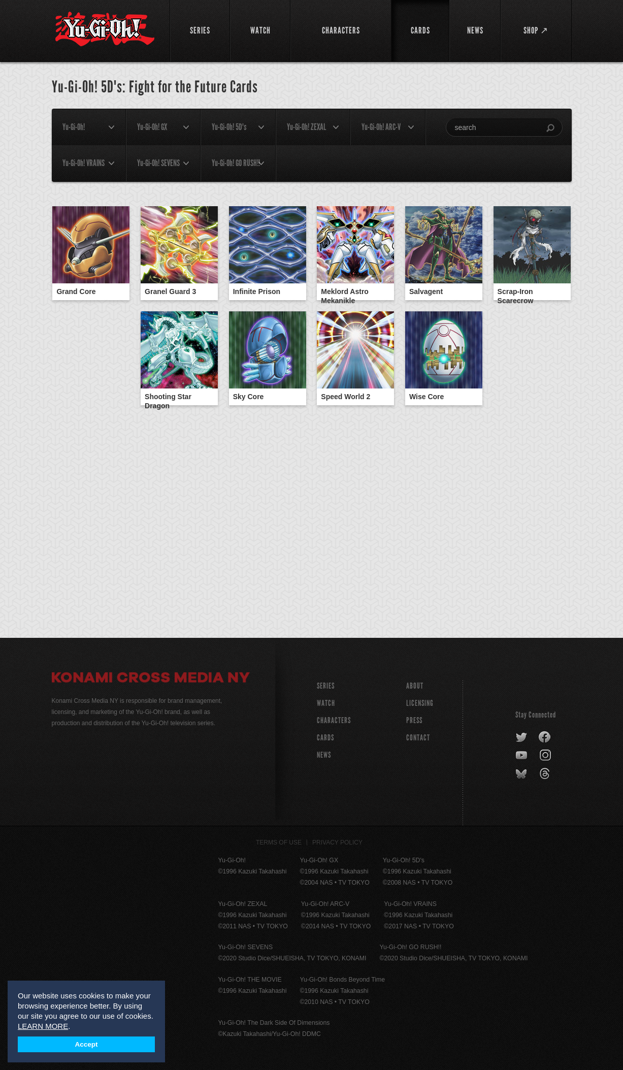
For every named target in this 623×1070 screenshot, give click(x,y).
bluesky (522, 774)
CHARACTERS (334, 720)
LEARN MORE (43, 1026)
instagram (546, 756)
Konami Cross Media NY (151, 679)
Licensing (420, 703)
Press (414, 720)
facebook (545, 737)
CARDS (325, 737)
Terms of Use (279, 842)
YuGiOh (104, 29)
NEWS (324, 755)
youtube (522, 756)
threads (546, 774)
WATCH (326, 703)
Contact (418, 737)
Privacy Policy (337, 842)
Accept (86, 1044)
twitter (521, 737)
